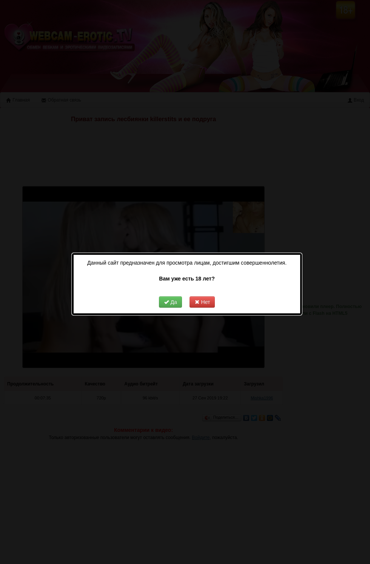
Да (167, 294)
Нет (200, 294)
